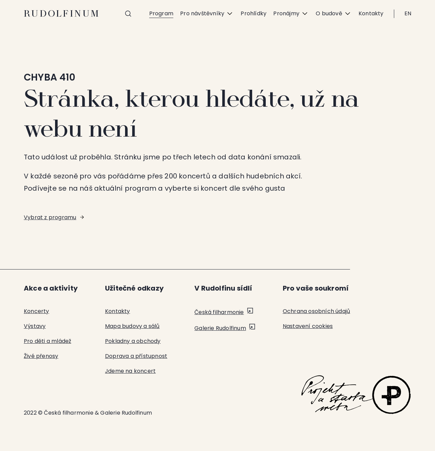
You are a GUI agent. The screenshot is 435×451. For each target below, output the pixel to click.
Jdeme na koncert (130, 371)
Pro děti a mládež (47, 341)
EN (407, 13)
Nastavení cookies (308, 326)
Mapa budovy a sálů (132, 326)
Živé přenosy (41, 356)
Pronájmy (291, 14)
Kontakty (371, 13)
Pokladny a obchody (133, 341)
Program (161, 13)
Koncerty (36, 311)
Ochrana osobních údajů (316, 311)
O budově (334, 14)
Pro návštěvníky (207, 14)
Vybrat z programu (50, 217)
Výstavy (35, 326)
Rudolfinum (62, 13)
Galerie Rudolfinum (220, 328)
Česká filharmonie (219, 312)
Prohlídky (253, 13)
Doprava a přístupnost (136, 356)
